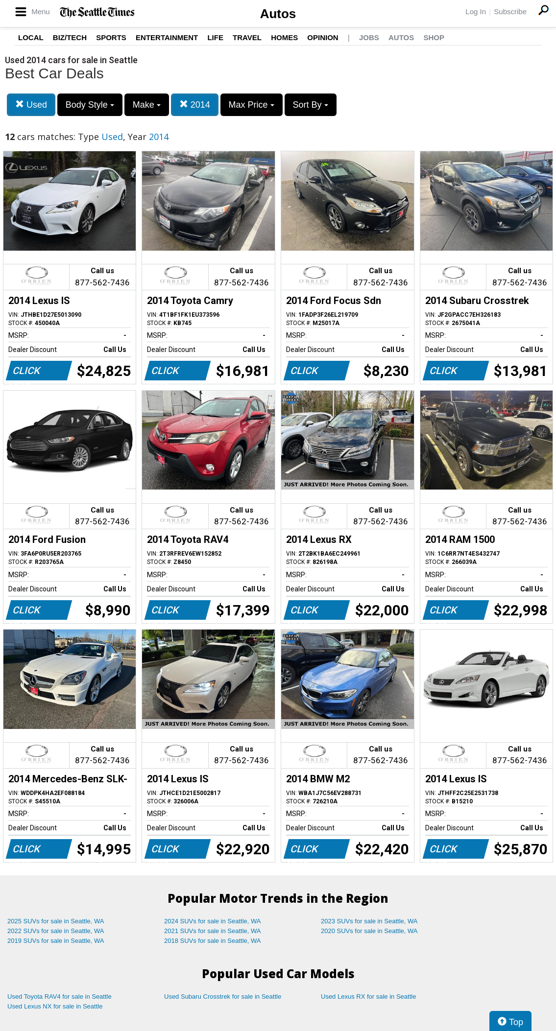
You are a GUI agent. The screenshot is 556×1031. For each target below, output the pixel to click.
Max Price (251, 105)
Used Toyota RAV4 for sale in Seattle (59, 996)
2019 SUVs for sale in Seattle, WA (55, 940)
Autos (278, 13)
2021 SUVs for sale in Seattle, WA (212, 931)
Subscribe (510, 11)
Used (31, 104)
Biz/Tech (70, 37)
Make (147, 105)
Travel (247, 37)
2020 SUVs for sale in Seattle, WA (369, 931)
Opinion (322, 37)
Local (31, 37)
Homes (284, 37)
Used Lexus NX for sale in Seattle (54, 1006)
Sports (111, 37)
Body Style (90, 105)
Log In (475, 11)
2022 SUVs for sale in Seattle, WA (55, 931)
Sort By (310, 105)
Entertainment (167, 37)
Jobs (369, 37)
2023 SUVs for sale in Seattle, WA (369, 921)
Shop (433, 37)
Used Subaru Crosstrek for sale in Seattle (222, 996)
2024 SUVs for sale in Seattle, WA (212, 921)
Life (215, 37)
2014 (194, 104)
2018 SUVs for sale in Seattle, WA (212, 940)
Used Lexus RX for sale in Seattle (368, 996)
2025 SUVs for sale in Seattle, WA (55, 921)
